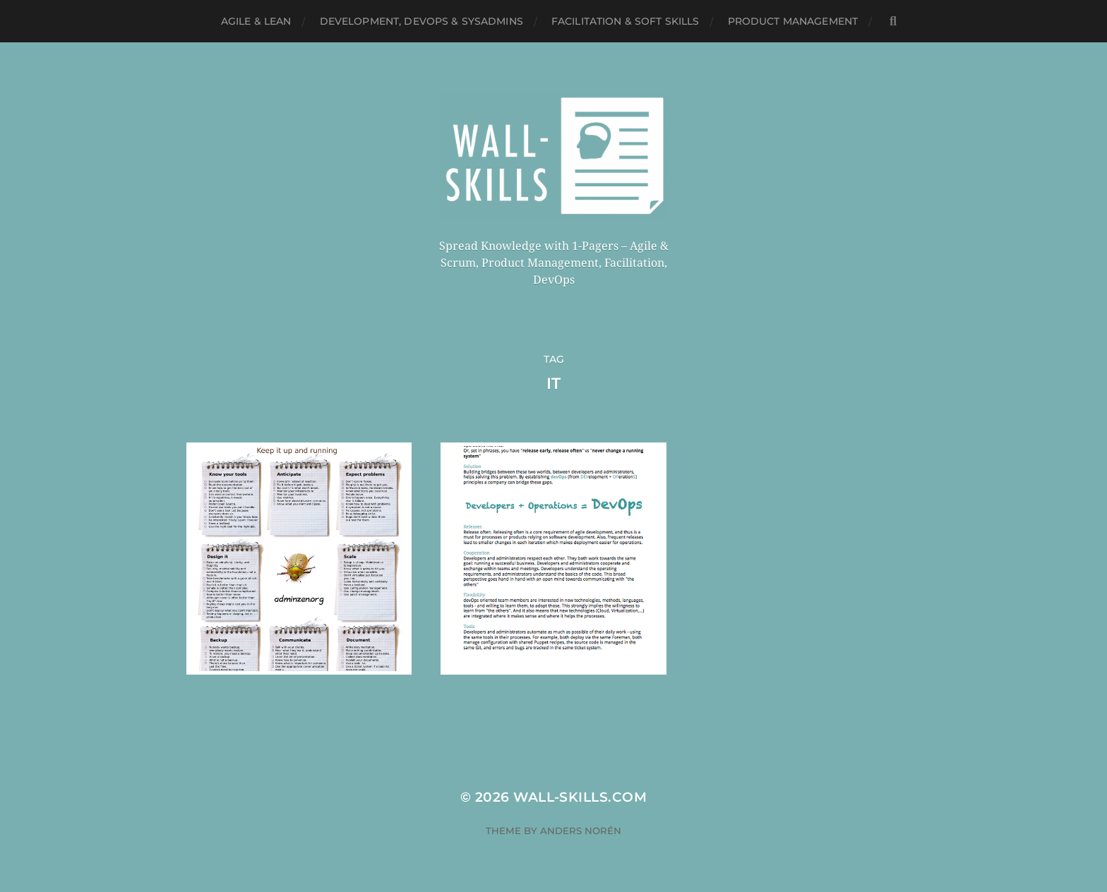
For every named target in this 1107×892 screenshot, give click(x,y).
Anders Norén (580, 830)
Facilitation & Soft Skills (625, 21)
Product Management (793, 21)
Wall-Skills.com (580, 797)
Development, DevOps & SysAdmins (421, 21)
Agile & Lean (256, 21)
